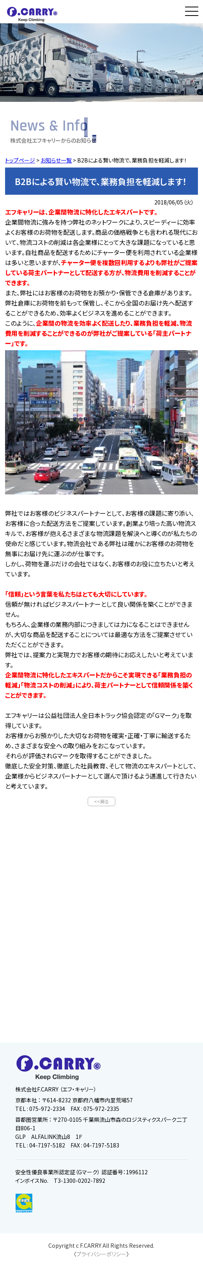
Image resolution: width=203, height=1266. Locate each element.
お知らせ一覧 (56, 160)
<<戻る (101, 801)
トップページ (20, 160)
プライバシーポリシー (101, 1254)
